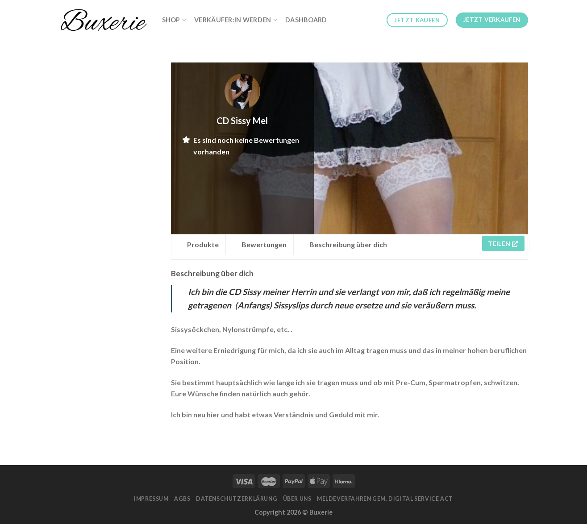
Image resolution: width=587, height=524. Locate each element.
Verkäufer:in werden (235, 20)
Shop (174, 20)
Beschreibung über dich (348, 244)
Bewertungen (264, 244)
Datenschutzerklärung (236, 498)
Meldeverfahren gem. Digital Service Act (385, 498)
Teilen (503, 243)
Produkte (203, 244)
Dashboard (306, 20)
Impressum (151, 498)
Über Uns (297, 498)
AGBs (182, 498)
